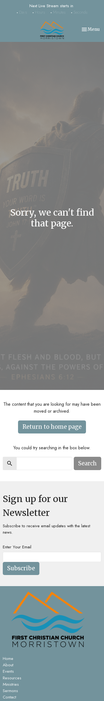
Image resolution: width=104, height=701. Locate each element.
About (8, 665)
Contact (9, 697)
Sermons (10, 691)
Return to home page (52, 426)
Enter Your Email (17, 547)
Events (8, 671)
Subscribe (21, 568)
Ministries (11, 684)
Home (8, 658)
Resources (12, 678)
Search (87, 463)
